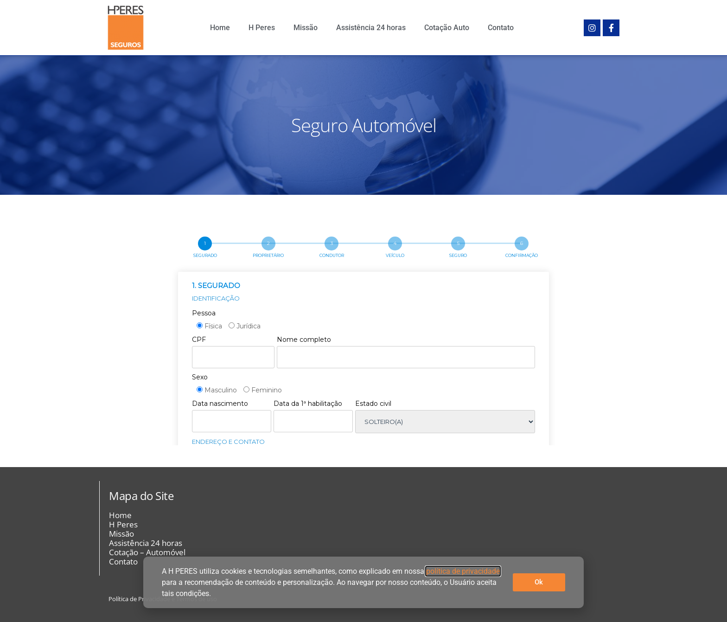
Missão (305, 27)
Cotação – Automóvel (147, 552)
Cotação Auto (446, 27)
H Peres (262, 27)
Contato (501, 27)
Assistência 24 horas (371, 27)
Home (220, 27)
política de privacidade (463, 571)
